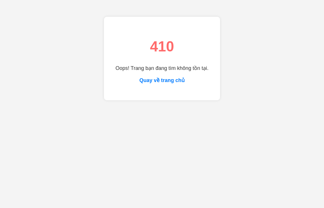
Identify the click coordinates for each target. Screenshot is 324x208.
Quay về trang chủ (162, 80)
